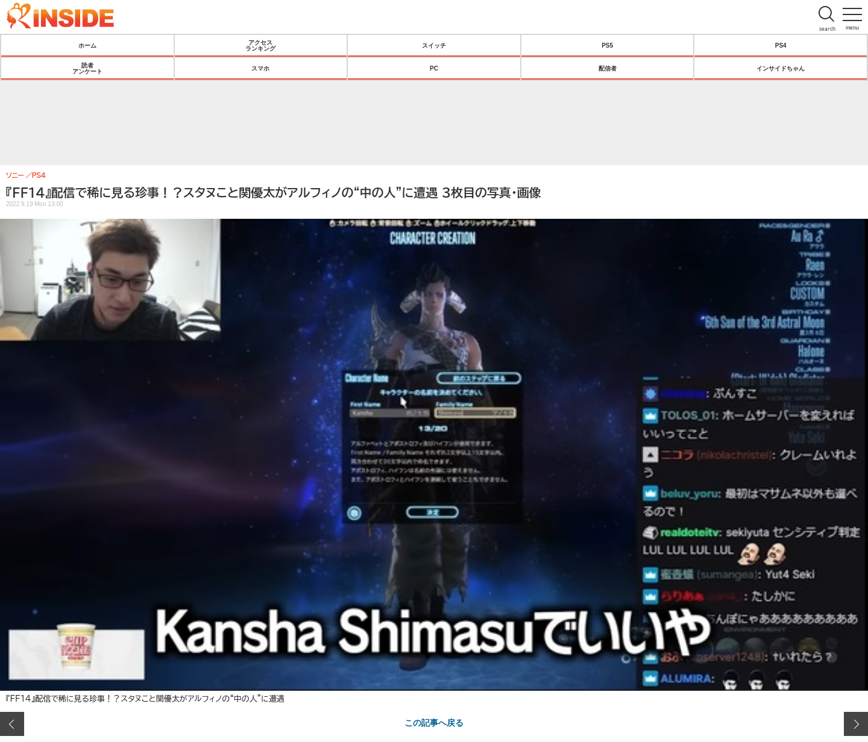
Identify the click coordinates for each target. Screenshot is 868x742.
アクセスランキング (260, 45)
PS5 (607, 45)
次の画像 (856, 724)
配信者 (608, 68)
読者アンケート (87, 68)
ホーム (87, 45)
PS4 (781, 45)
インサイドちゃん (780, 68)
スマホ (260, 68)
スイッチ (434, 45)
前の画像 (12, 724)
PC (434, 68)
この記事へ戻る (434, 722)
